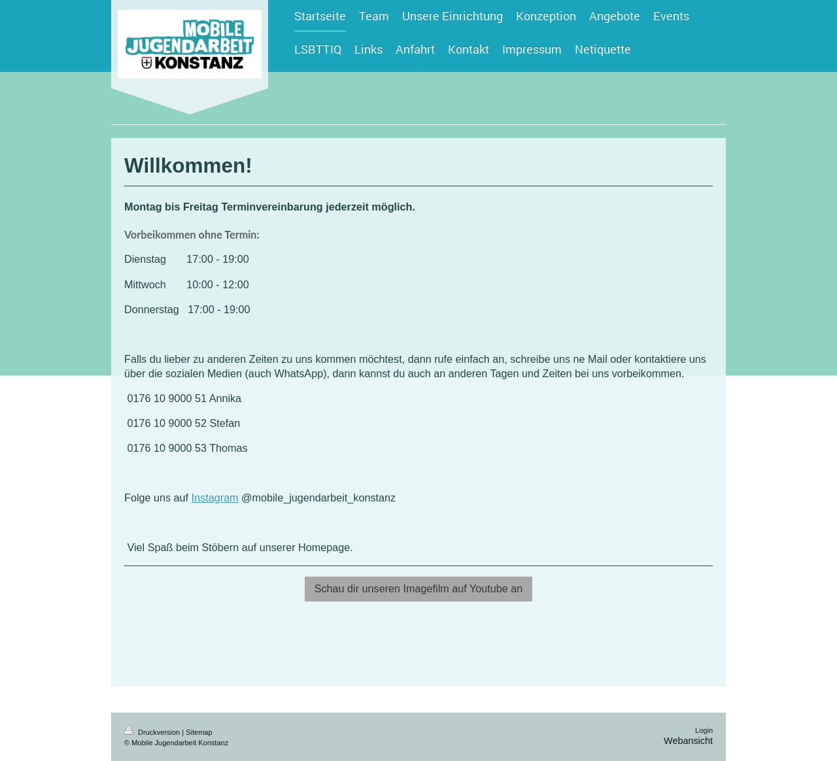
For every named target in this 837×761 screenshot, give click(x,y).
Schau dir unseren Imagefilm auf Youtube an (419, 588)
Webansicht (688, 741)
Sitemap (199, 732)
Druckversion (153, 732)
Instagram (215, 497)
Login (704, 730)
